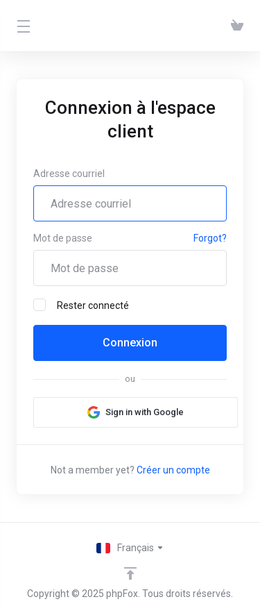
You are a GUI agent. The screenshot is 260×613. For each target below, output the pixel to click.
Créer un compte (173, 470)
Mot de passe (62, 238)
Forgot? (210, 238)
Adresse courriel (69, 173)
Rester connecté (81, 305)
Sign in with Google (144, 412)
